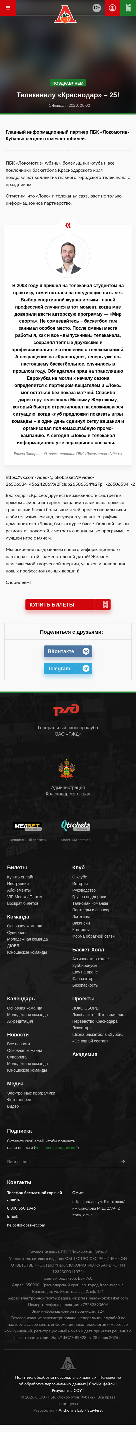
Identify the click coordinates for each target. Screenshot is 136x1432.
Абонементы (19, 890)
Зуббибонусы (84, 965)
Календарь (21, 999)
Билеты (17, 867)
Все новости (18, 1044)
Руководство (84, 890)
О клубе (79, 877)
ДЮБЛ (13, 945)
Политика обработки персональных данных (56, 1377)
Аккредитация (20, 1021)
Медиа (15, 1084)
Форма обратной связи (93, 936)
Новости (18, 1035)
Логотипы (81, 916)
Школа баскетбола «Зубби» (97, 1034)
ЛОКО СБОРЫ (85, 1008)
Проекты (83, 999)
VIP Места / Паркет (25, 896)
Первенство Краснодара (94, 1021)
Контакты (80, 929)
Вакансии (81, 923)
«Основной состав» (90, 1041)
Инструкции (18, 883)
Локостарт (81, 1028)
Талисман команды (90, 903)
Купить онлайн (20, 877)
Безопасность (85, 985)
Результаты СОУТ (68, 1390)
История (80, 883)
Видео (13, 1106)
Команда (18, 917)
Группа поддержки (89, 896)
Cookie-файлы (102, 1383)
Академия (84, 1054)
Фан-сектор (82, 978)
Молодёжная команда (27, 939)
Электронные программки (31, 1093)
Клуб (78, 867)
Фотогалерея (19, 1099)
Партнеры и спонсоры (92, 910)
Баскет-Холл (88, 950)
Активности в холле (90, 959)
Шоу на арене (85, 972)
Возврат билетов (22, 903)
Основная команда (24, 926)
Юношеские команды (27, 952)
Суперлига (17, 932)
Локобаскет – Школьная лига (99, 1014)
